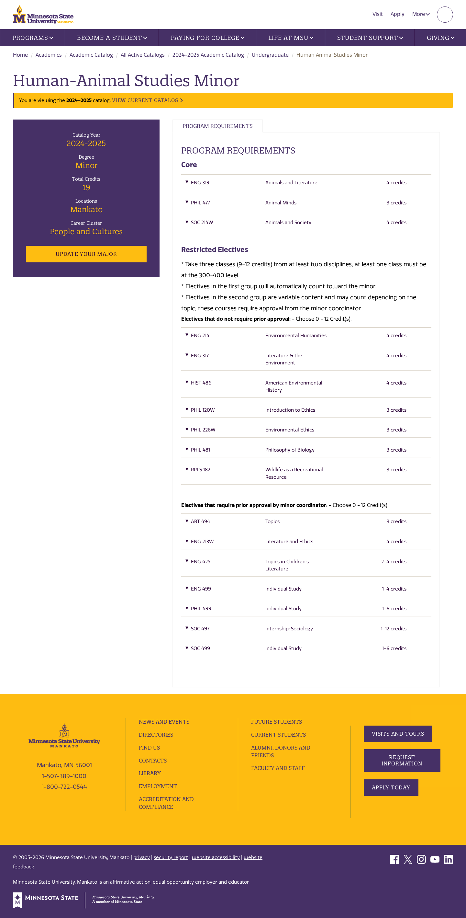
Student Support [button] (370, 37)
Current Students (278, 734)
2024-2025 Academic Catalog (208, 55)
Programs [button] (32, 37)
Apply (398, 14)
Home (20, 55)
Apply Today (391, 787)
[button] (306, 184)
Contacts (153, 760)
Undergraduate (270, 55)
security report (171, 857)
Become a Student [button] (112, 37)
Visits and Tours (398, 733)
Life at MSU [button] (291, 37)
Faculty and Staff (278, 768)
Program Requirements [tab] (218, 126)
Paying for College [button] (208, 37)
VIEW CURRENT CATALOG (145, 100)
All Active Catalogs (143, 55)
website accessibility (216, 857)
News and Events (164, 721)
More (421, 14)
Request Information (401, 760)
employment (158, 786)
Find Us (149, 747)
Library (150, 773)
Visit (377, 14)
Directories (156, 734)
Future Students (276, 721)
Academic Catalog (91, 55)
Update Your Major (86, 254)
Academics (49, 55)
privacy (141, 857)
